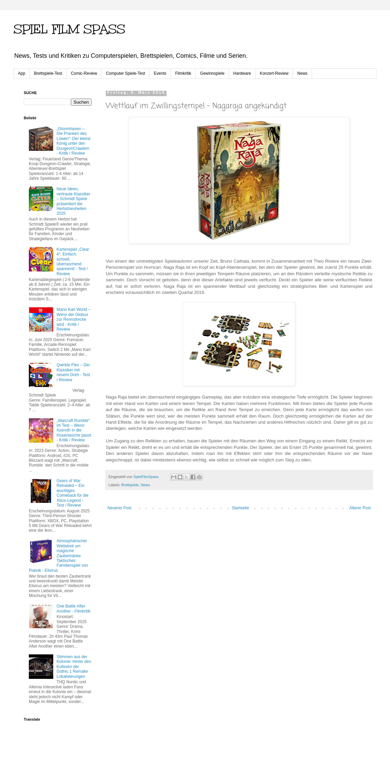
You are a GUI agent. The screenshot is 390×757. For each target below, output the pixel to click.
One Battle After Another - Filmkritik (74, 608)
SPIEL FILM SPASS (69, 29)
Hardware (242, 73)
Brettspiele (130, 485)
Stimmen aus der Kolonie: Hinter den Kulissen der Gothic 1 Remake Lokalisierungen (74, 666)
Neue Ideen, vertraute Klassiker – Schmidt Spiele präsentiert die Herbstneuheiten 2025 (73, 201)
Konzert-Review (274, 73)
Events (160, 73)
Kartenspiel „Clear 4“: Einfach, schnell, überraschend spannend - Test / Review (73, 261)
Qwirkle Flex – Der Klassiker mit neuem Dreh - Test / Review (73, 372)
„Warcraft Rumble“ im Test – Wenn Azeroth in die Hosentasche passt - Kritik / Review (74, 430)
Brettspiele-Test (48, 73)
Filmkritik (183, 73)
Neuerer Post (120, 508)
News (302, 73)
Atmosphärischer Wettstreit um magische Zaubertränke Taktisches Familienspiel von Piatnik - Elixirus (58, 556)
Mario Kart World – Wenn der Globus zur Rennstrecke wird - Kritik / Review (74, 319)
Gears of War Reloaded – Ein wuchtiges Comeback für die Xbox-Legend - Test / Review (73, 493)
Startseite (240, 508)
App (21, 73)
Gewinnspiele (212, 73)
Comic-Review (84, 73)
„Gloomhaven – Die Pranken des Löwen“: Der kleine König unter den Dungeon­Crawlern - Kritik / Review (74, 141)
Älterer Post (360, 508)
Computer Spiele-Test (125, 73)
